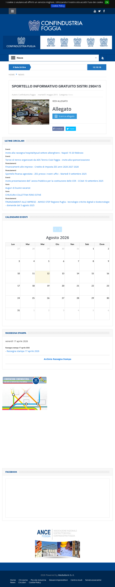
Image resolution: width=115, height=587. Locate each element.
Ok (107, 2)
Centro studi (76, 580)
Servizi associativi (93, 580)
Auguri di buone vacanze (17, 187)
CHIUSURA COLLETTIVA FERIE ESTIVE (23, 194)
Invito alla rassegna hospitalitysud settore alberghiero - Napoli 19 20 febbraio (44, 152)
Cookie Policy (58, 5)
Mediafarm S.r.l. (66, 575)
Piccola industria (38, 580)
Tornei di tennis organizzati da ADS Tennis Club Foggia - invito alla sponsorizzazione (47, 159)
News (70, 94)
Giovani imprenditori (58, 580)
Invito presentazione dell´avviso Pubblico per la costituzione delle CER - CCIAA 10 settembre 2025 (54, 180)
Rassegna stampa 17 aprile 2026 (23, 351)
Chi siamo (23, 580)
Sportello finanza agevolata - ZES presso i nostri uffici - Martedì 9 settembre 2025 (46, 173)
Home (13, 580)
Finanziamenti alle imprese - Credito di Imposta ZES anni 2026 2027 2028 (42, 166)
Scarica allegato (64, 116)
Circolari (22, 582)
